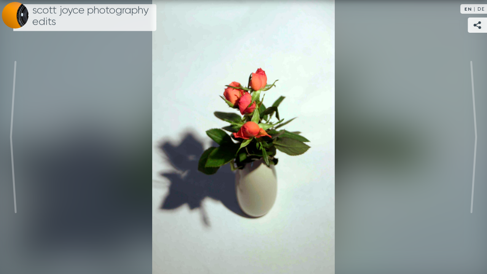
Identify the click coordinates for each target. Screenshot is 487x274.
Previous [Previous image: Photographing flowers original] (13, 137)
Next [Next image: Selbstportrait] (473, 137)
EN (468, 8)
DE (481, 8)
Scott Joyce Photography (90, 16)
